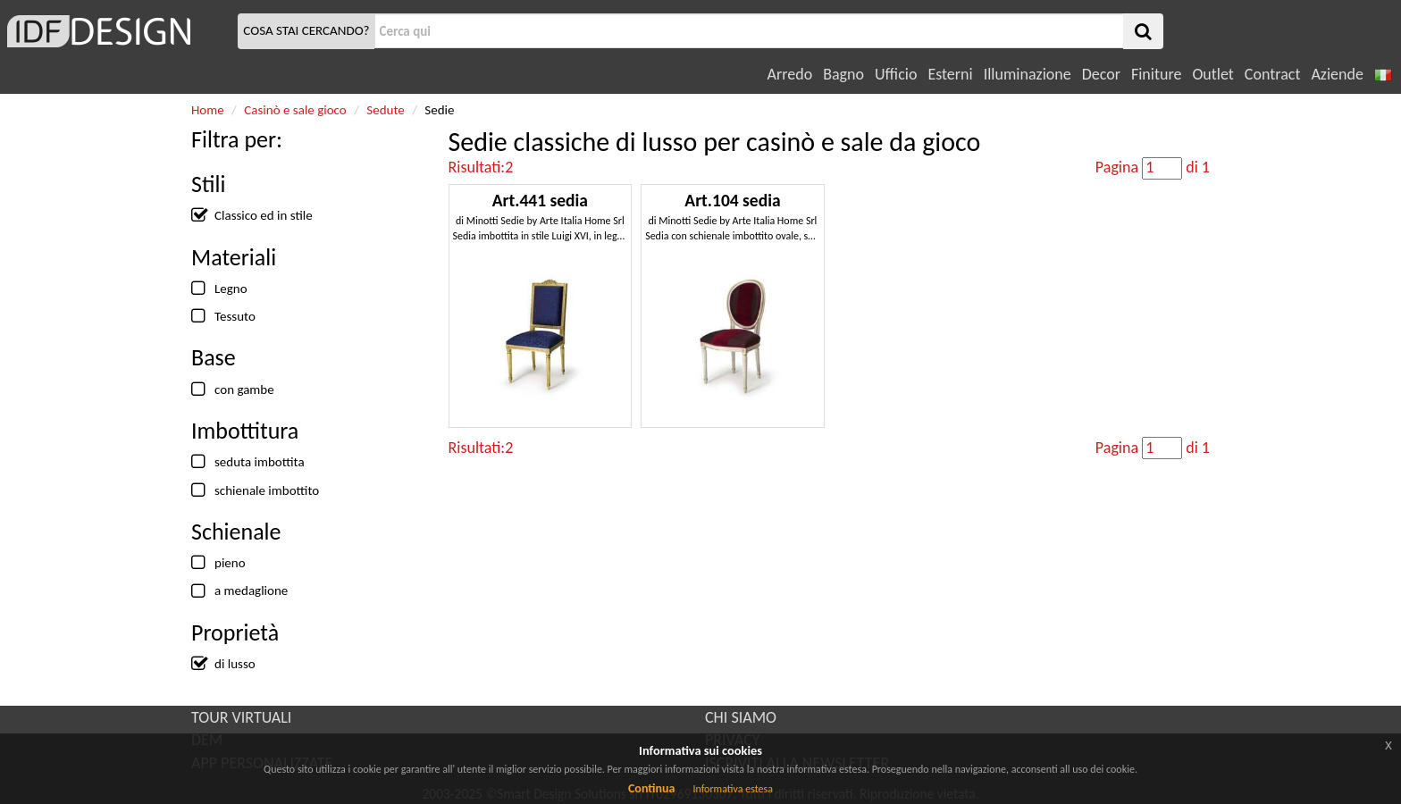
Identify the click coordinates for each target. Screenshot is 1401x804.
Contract (1273, 74)
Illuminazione (1027, 74)
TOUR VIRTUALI (241, 717)
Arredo (790, 74)
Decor (1101, 74)
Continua (651, 788)
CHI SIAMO (740, 717)
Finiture (1156, 74)
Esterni (949, 74)
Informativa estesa (732, 789)
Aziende (1337, 74)
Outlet (1212, 74)
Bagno (843, 74)
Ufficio (896, 74)
